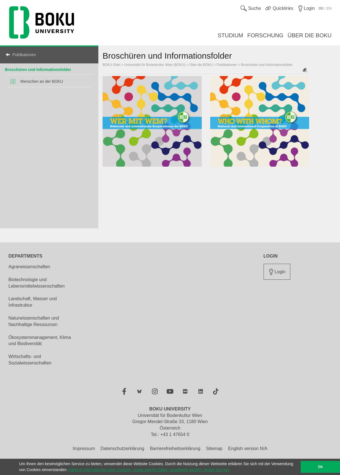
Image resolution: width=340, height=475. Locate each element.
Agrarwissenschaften (29, 266)
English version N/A (248, 448)
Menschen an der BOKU (42, 81)
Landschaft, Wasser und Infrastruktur (32, 302)
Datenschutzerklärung (122, 448)
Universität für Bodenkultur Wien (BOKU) (154, 65)
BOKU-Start (111, 65)
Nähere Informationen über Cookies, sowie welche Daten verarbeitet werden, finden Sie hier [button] (149, 469)
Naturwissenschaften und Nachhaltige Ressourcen (33, 321)
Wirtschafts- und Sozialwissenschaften (29, 359)
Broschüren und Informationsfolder (38, 69)
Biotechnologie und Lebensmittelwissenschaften (36, 282)
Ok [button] (320, 467)
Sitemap (214, 448)
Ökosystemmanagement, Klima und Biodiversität (39, 340)
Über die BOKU (201, 65)
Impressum (84, 448)
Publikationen (24, 54)
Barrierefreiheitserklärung (175, 448)
